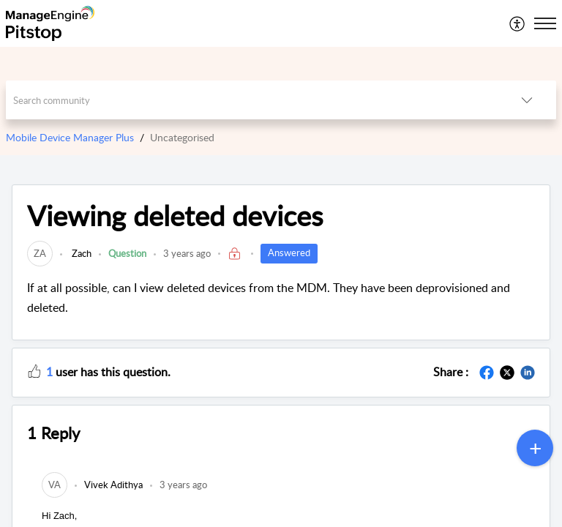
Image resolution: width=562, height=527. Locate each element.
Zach (80, 253)
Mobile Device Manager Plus (70, 137)
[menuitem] (517, 23)
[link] (40, 253)
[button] (517, 23)
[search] (252, 100)
